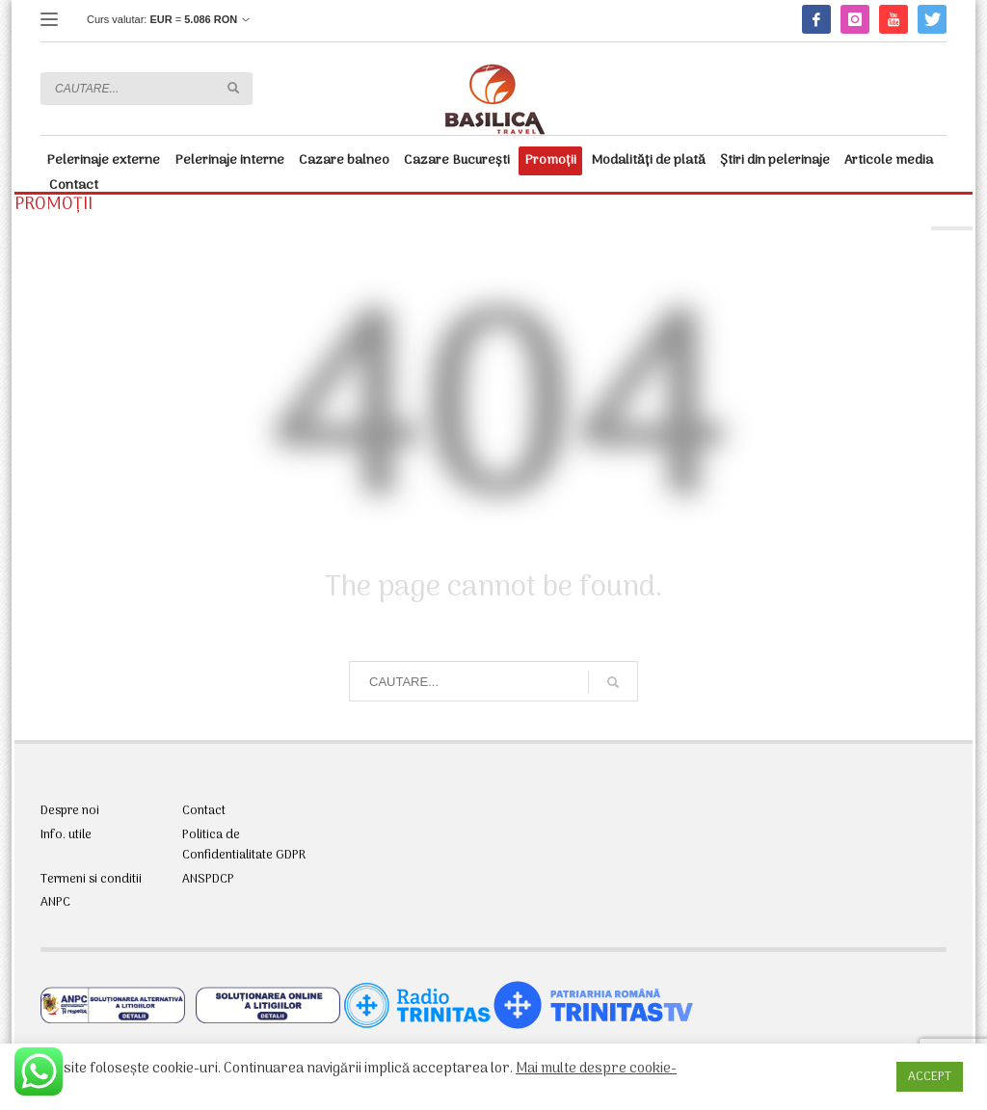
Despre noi (69, 811)
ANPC (55, 902)
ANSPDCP (208, 879)
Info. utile (66, 835)
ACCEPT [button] (929, 1077)
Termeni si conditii (91, 879)
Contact (204, 811)
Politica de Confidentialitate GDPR (244, 845)
